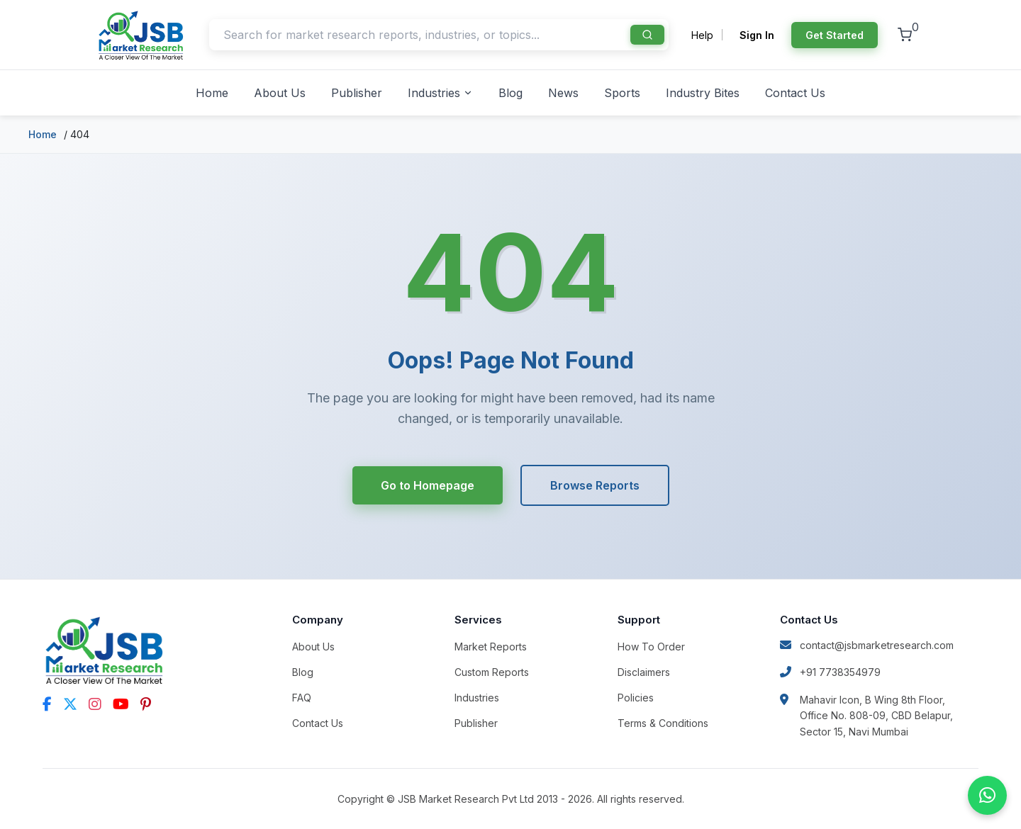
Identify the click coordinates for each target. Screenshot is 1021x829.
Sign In (757, 35)
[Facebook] (47, 704)
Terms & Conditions (663, 723)
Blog (510, 93)
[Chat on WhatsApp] (987, 795)
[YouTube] (121, 704)
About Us (280, 93)
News (563, 93)
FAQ (301, 698)
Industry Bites (703, 93)
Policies (636, 698)
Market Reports (490, 647)
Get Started (834, 35)
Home (212, 93)
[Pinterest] (145, 704)
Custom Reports (491, 672)
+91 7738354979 (830, 672)
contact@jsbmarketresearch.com (867, 645)
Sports (622, 93)
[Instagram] (95, 704)
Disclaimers (644, 672)
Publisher (356, 93)
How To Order (651, 647)
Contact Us (795, 93)
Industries (440, 93)
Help (702, 35)
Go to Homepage (427, 485)
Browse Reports (595, 485)
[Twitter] (70, 704)
